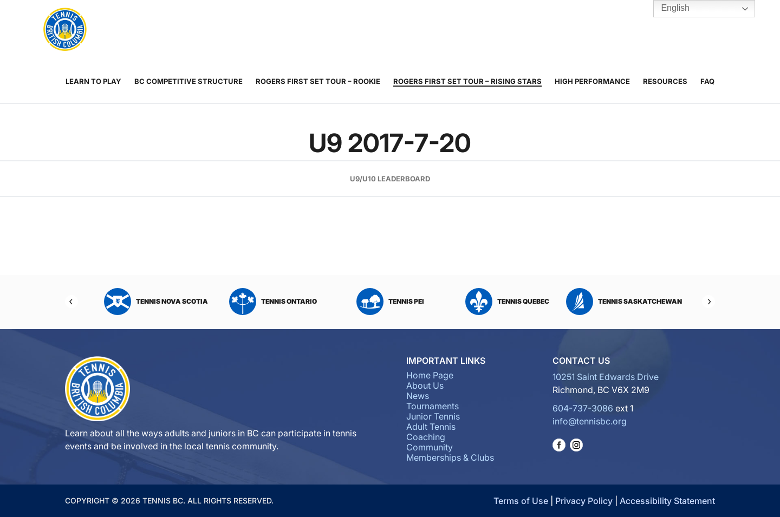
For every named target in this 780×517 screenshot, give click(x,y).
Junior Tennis (333, 30)
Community (475, 30)
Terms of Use (520, 500)
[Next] (708, 301)
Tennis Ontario (273, 301)
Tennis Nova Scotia (156, 301)
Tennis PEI (390, 301)
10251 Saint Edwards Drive (605, 376)
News (225, 30)
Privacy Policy (584, 500)
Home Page (429, 375)
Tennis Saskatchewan (624, 301)
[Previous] (71, 301)
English (668, 8)
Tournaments (277, 30)
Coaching (419, 30)
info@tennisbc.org (589, 421)
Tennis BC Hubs (594, 30)
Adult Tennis (373, 30)
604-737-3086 (582, 408)
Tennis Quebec (507, 301)
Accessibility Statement (667, 500)
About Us (188, 30)
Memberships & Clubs (538, 30)
